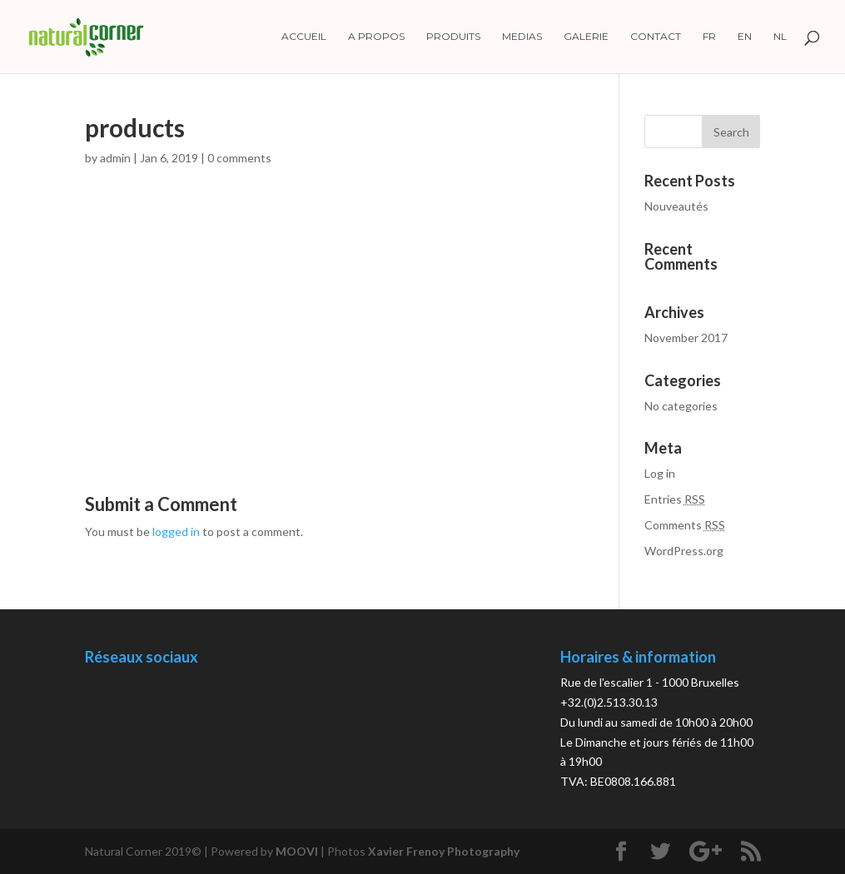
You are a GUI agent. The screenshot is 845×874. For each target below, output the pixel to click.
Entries (674, 499)
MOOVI (297, 851)
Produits (453, 36)
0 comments (239, 158)
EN (745, 36)
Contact (655, 36)
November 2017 (686, 337)
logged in (176, 531)
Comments (684, 525)
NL (780, 36)
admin (115, 158)
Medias (522, 36)
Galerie (586, 36)
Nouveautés (676, 206)
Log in (659, 473)
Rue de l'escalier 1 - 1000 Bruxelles (649, 682)
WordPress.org (683, 551)
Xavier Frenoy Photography (443, 851)
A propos (376, 36)
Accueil (303, 36)
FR (709, 36)
